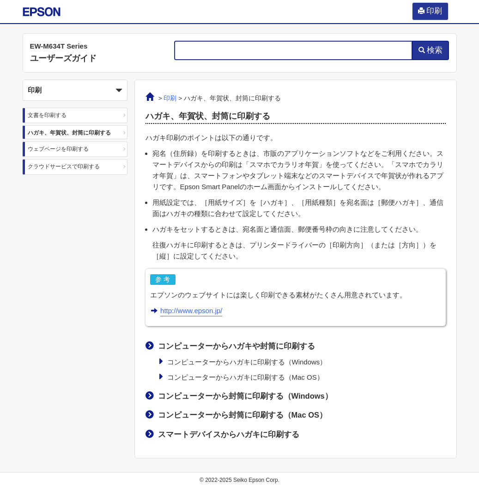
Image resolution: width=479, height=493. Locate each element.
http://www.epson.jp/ (191, 310)
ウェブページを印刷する (58, 149)
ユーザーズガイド (63, 58)
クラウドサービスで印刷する (64, 166)
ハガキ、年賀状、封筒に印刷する (69, 132)
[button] (75, 90)
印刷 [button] (75, 90)
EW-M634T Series (59, 46)
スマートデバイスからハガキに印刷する (228, 434)
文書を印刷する (47, 115)
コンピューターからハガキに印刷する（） (247, 362)
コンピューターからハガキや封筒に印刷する (236, 346)
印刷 (170, 98)
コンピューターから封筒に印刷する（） (245, 396)
